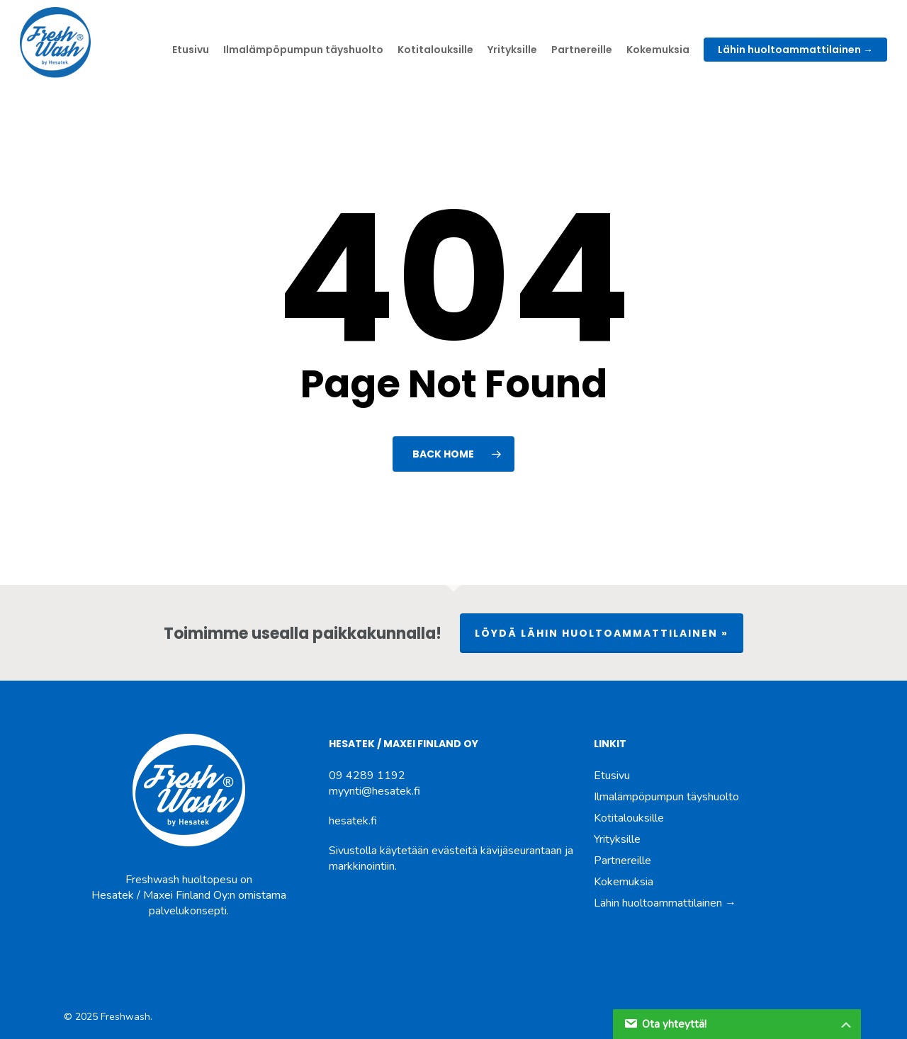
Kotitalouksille (629, 818)
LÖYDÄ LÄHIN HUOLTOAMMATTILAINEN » (601, 633)
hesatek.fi (353, 821)
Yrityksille (617, 839)
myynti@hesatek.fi (374, 791)
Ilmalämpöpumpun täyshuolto (666, 797)
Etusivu (612, 775)
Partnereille (622, 860)
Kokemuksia (623, 882)
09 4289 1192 (367, 775)
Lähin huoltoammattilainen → (665, 903)
